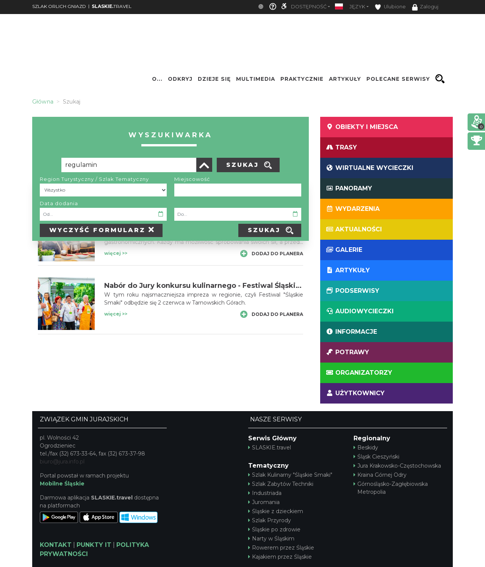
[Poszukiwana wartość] (128, 165)
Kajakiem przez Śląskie (280, 556)
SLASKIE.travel (269, 447)
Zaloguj (425, 7)
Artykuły (345, 79)
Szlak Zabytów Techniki (280, 484)
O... (157, 79)
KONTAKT (56, 544)
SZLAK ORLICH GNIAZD (59, 6)
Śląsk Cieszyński (376, 456)
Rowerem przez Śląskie (281, 547)
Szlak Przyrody (269, 520)
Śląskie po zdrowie (274, 529)
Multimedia (255, 79)
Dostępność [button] (309, 6)
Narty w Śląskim (271, 538)
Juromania (264, 502)
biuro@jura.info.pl (62, 461)
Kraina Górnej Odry (380, 474)
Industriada (265, 493)
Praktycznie (302, 79)
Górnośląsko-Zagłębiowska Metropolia (391, 488)
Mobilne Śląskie (62, 483)
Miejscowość (192, 179)
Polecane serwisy (398, 79)
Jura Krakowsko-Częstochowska (397, 465)
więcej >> (115, 253)
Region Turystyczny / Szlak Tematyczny (94, 179)
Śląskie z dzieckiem (275, 511)
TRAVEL (111, 6)
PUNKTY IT (94, 544)
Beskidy (366, 447)
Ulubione (390, 7)
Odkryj (180, 79)
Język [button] (357, 6)
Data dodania (59, 203)
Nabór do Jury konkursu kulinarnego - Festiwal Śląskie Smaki (214, 285)
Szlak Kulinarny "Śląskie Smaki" (290, 474)
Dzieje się (214, 79)
